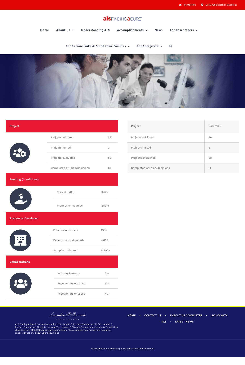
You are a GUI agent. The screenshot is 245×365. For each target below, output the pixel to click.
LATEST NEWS (184, 321)
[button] (170, 46)
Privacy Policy (111, 348)
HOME (131, 315)
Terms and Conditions (131, 348)
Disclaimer (96, 348)
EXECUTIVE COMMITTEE (186, 315)
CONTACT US (152, 315)
